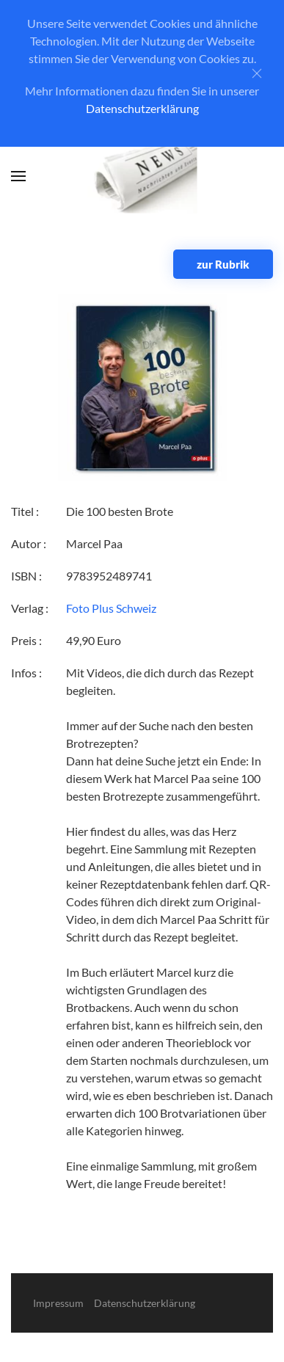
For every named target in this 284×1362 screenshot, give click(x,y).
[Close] (257, 73)
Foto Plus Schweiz (111, 608)
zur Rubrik (223, 264)
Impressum (58, 1303)
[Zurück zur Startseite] (142, 176)
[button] (18, 176)
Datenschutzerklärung (142, 108)
